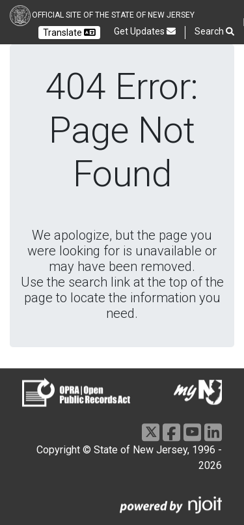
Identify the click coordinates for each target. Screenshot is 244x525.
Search (214, 31)
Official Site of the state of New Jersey (113, 15)
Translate (69, 32)
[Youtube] (192, 432)
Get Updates (145, 31)
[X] (150, 432)
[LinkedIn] (213, 432)
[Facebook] (171, 432)
